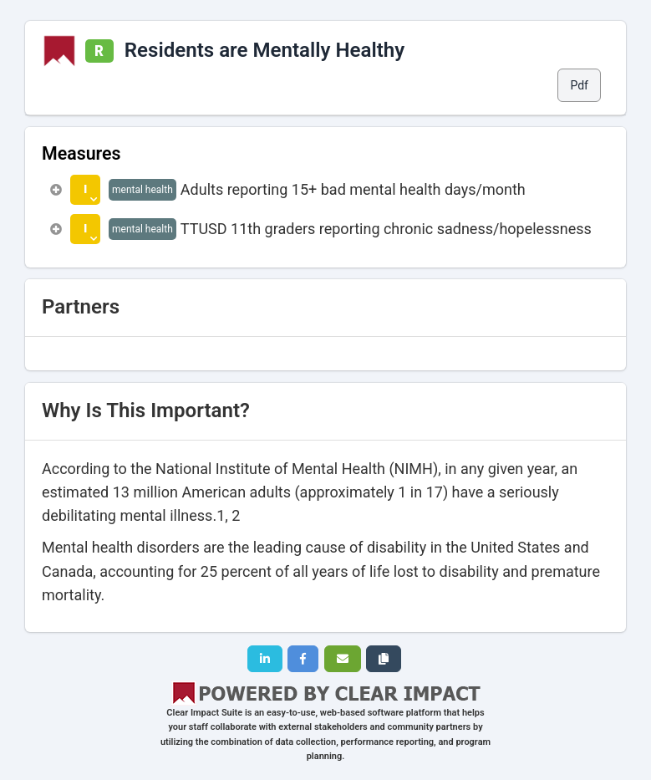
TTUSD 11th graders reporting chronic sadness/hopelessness (386, 228)
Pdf (579, 85)
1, (222, 515)
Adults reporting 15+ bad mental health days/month (353, 189)
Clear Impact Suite (204, 712)
